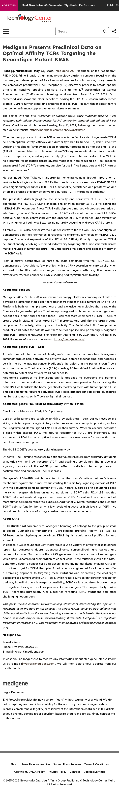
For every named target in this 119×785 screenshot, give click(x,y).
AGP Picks (9, 5)
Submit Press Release (67, 764)
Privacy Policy (57, 771)
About (14, 764)
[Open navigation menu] (6, 31)
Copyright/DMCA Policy (29, 771)
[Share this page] (114, 31)
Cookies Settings (94, 771)
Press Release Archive (36, 764)
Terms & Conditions (96, 764)
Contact (75, 771)
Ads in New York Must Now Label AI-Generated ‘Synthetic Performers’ (50, 5)
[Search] (78, 31)
